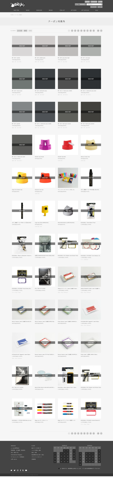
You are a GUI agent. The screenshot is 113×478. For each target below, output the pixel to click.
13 (98, 32)
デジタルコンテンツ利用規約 (17, 458)
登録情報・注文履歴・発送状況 (18, 452)
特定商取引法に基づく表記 (37, 456)
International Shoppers (16, 456)
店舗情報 (33, 461)
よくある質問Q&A (15, 449)
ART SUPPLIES (85, 12)
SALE (96, 12)
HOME (12, 16)
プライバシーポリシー (36, 458)
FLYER (100, 8)
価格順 (25, 32)
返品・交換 (33, 454)
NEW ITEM (16, 12)
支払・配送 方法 (14, 454)
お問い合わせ (14, 461)
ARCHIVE (93, 8)
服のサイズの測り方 (35, 449)
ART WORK (74, 12)
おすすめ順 (19, 32)
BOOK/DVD (39, 12)
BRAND (51, 12)
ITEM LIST (62, 12)
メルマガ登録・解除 (35, 452)
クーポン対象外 (18, 16)
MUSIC (28, 12)
